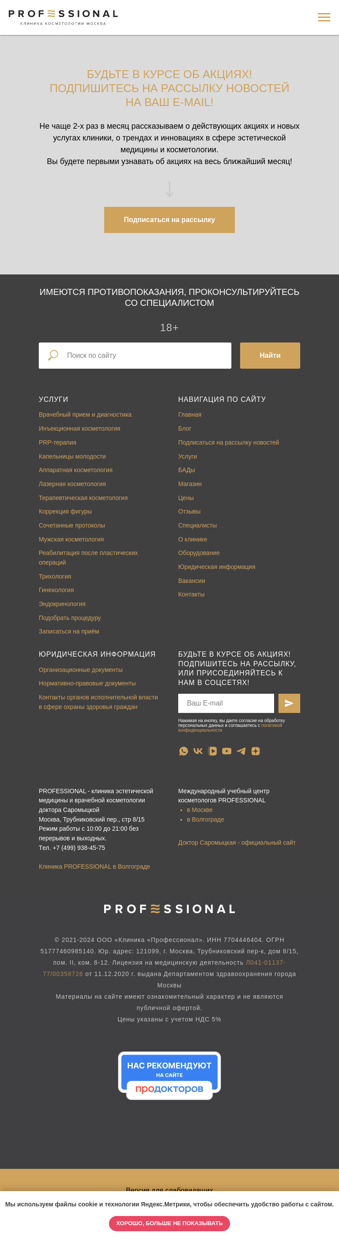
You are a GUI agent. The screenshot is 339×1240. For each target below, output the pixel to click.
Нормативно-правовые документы (87, 683)
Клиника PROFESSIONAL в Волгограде (94, 866)
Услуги (53, 399)
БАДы (186, 469)
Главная (189, 414)
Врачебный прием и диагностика (85, 414)
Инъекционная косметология (79, 428)
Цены (186, 497)
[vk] (198, 751)
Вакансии (191, 580)
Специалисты (197, 525)
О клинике (192, 539)
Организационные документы (81, 669)
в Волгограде (205, 819)
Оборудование (199, 552)
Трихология (55, 576)
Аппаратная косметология (75, 469)
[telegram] (241, 751)
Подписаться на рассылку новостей (228, 442)
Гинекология (56, 589)
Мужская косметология (71, 539)
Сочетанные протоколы (72, 525)
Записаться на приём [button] (69, 631)
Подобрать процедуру (70, 617)
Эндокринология (62, 603)
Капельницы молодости (72, 456)
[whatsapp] (183, 751)
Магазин (190, 483)
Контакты (191, 594)
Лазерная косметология (72, 483)
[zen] (255, 751)
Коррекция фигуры (65, 511)
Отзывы (189, 511)
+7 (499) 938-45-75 (79, 847)
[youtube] (226, 751)
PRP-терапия (57, 442)
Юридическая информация (216, 566)
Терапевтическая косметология (83, 497)
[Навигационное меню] (324, 17)
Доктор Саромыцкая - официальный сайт (237, 842)
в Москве (200, 809)
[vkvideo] (212, 751)
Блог (184, 428)
